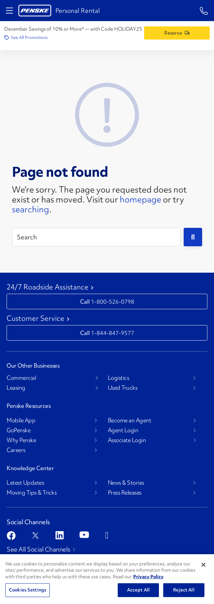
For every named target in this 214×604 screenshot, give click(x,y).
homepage (140, 199)
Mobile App (21, 420)
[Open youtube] (84, 534)
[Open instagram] (109, 535)
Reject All (183, 590)
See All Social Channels (38, 549)
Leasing (16, 387)
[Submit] (193, 237)
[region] (107, 579)
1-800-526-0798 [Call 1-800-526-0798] (112, 301)
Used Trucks (123, 387)
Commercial (21, 378)
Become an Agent (129, 420)
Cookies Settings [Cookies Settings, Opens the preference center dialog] (27, 590)
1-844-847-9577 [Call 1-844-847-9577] (112, 333)
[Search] (96, 237)
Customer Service (35, 318)
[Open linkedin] (59, 535)
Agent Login (123, 430)
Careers (16, 450)
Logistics (118, 378)
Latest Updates (25, 482)
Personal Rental (77, 10)
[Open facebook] (11, 535)
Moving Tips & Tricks (31, 492)
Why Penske (21, 440)
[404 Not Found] (107, 114)
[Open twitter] (35, 535)
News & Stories (126, 482)
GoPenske (18, 430)
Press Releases (124, 492)
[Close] (203, 565)
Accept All (138, 590)
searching (30, 209)
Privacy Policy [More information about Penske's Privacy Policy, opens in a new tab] (148, 577)
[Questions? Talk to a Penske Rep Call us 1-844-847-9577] (204, 10)
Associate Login (127, 440)
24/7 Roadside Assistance (47, 287)
